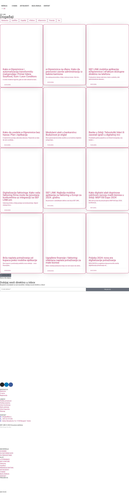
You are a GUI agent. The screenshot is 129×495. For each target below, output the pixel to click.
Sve (59, 20)
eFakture (32, 20)
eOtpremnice (42, 20)
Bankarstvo (4, 20)
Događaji (23, 20)
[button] (5, 275)
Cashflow (14, 20)
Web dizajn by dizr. (5, 427)
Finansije (52, 20)
